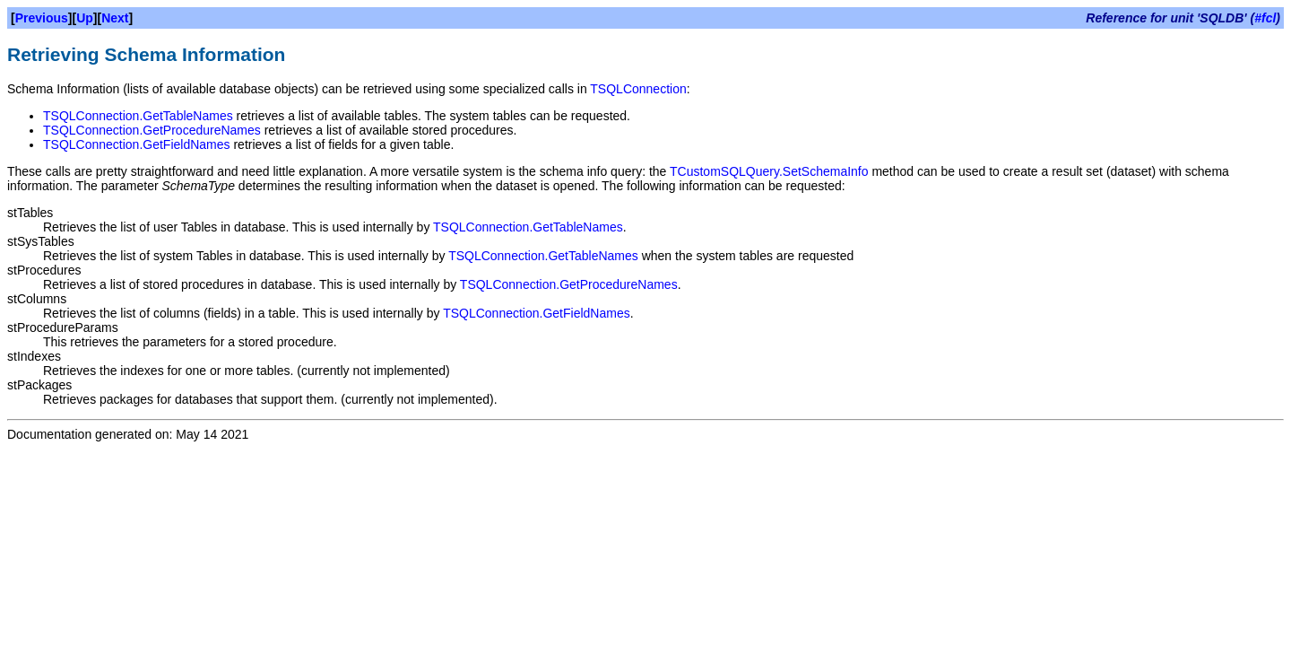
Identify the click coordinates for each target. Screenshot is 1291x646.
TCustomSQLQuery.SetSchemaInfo (769, 171)
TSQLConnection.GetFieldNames (136, 144)
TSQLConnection (638, 89)
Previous (41, 18)
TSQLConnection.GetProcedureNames (152, 130)
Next (114, 18)
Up (84, 18)
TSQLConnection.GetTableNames (138, 116)
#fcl (1265, 18)
